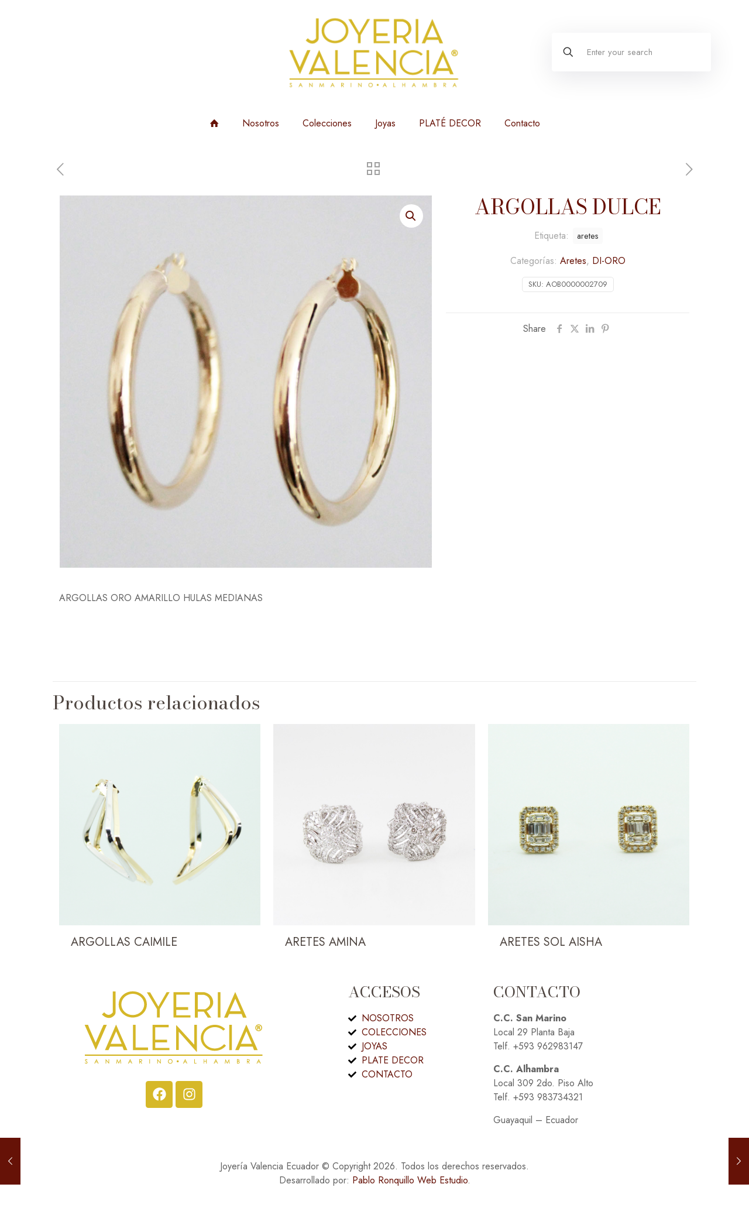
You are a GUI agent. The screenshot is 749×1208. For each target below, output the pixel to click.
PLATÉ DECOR (450, 123)
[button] (411, 216)
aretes (588, 236)
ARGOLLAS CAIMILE (124, 942)
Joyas (385, 123)
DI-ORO (609, 260)
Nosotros (260, 123)
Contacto (522, 123)
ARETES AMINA (325, 942)
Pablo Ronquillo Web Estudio (410, 1180)
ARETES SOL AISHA (551, 942)
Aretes (573, 260)
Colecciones (327, 123)
